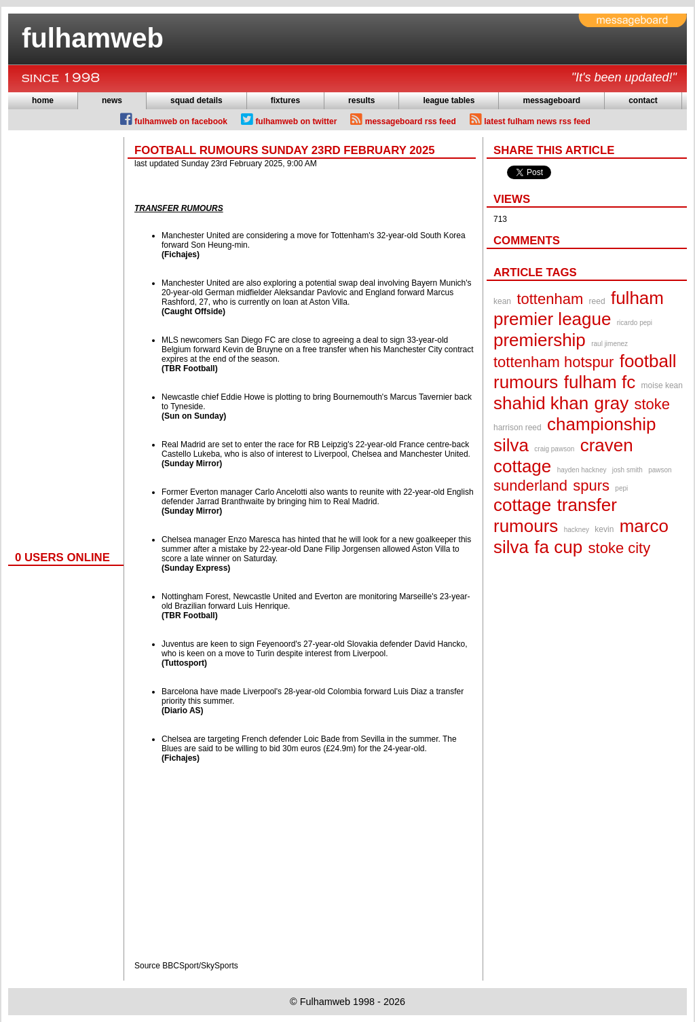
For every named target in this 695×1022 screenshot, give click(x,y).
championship (601, 424)
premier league (552, 319)
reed (597, 301)
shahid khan (540, 403)
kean (502, 301)
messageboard (551, 100)
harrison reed (517, 427)
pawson (659, 470)
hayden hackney (582, 470)
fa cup (558, 547)
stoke (653, 404)
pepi (621, 488)
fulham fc (600, 382)
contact (643, 100)
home (43, 100)
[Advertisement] (62, 340)
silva (511, 445)
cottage (522, 505)
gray (612, 403)
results (361, 100)
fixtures (285, 100)
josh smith (627, 470)
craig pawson (554, 449)
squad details (196, 100)
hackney (576, 529)
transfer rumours (555, 515)
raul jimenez (609, 343)
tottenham (549, 298)
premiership (539, 340)
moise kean (662, 385)
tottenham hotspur (553, 362)
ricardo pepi (634, 322)
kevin (604, 529)
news (112, 100)
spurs (591, 485)
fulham (637, 298)
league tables (448, 100)
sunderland (530, 485)
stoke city (619, 548)
